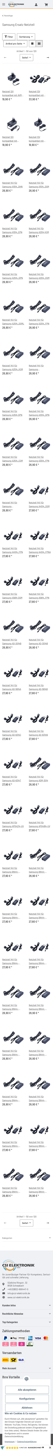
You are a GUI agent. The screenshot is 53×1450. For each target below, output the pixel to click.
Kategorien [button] (7, 1238)
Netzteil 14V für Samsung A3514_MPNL (9, 504)
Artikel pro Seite (14, 43)
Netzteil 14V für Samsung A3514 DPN (12, 413)
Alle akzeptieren (27, 1389)
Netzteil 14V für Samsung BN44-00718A (10, 1052)
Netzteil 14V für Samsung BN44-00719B (37, 1052)
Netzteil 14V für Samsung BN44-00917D (37, 1190)
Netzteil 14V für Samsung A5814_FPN (39, 595)
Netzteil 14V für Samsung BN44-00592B (37, 1007)
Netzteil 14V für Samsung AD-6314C (11, 732)
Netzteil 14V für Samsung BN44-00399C (37, 915)
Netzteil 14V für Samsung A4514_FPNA (40, 550)
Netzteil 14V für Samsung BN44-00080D (10, 870)
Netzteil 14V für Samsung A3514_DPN (39, 413)
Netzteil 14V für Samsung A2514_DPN (12, 276)
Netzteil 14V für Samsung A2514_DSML (13, 321)
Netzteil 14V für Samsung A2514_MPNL (36, 367)
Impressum (10, 1442)
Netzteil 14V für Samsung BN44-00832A (10, 1190)
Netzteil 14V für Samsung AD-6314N (38, 732)
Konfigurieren (27, 1398)
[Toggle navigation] (3, 2)
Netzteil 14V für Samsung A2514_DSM (39, 276)
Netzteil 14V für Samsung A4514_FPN (12, 550)
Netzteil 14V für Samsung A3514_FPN (39, 458)
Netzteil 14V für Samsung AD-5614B (38, 687)
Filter (9, 36)
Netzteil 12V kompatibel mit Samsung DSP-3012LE (39, 139)
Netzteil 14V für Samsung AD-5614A (11, 687)
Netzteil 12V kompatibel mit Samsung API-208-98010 (11, 139)
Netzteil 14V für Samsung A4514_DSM (39, 504)
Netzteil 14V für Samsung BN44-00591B (10, 1007)
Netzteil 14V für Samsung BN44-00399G (37, 961)
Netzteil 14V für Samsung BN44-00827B (37, 1144)
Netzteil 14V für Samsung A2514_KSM (12, 367)
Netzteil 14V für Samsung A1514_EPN (12, 230)
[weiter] (48, 57)
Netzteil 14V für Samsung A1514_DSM (39, 184)
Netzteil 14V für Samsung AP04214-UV (13, 824)
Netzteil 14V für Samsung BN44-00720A (10, 1098)
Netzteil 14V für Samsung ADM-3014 (38, 778)
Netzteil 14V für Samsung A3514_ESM (12, 458)
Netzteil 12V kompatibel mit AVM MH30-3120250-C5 (12, 93)
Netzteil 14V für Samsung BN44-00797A (37, 1098)
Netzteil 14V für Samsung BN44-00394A (37, 870)
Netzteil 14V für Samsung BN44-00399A (10, 915)
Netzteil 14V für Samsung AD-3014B (38, 641)
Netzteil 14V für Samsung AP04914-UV (39, 824)
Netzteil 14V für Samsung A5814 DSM (12, 595)
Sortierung (24, 36)
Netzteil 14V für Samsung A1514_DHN (12, 184)
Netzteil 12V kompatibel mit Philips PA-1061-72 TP (39, 93)
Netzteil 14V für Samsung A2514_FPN (39, 321)
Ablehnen (27, 1407)
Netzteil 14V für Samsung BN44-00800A (10, 1144)
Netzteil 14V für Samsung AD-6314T (11, 778)
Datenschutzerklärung (26, 1442)
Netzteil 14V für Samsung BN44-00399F (10, 961)
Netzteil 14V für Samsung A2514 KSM (39, 230)
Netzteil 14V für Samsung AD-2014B (11, 641)
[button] (36, 4)
